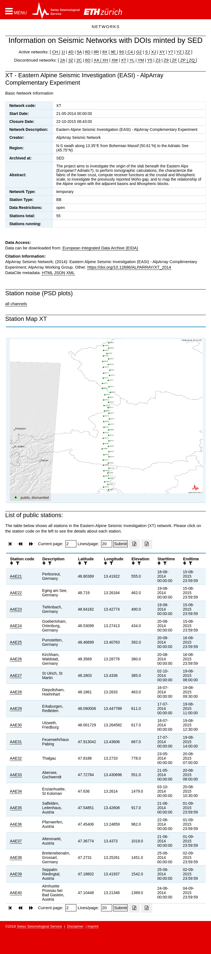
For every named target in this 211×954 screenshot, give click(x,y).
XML (70, 272)
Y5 (149, 60)
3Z (70, 60)
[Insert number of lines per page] (106, 543)
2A (62, 60)
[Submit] (120, 543)
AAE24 (16, 626)
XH (104, 60)
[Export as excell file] (134, 544)
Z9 (166, 60)
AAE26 (16, 659)
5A (79, 51)
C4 (130, 51)
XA (97, 60)
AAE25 (16, 642)
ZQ (191, 60)
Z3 (158, 60)
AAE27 (16, 675)
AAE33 (16, 775)
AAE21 (16, 576)
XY (162, 51)
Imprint (93, 926)
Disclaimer (75, 926)
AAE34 (16, 791)
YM (141, 60)
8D (87, 51)
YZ (179, 51)
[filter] (17, 563)
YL (131, 60)
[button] (16, 11)
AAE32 (16, 758)
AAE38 (16, 857)
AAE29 (16, 708)
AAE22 (16, 593)
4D (70, 51)
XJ (153, 51)
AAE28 (16, 692)
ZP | (183, 60)
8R (96, 51)
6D (87, 60)
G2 (139, 51)
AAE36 (16, 824)
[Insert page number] (70, 543)
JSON (59, 272)
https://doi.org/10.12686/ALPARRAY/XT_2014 (129, 267)
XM (115, 60)
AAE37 (16, 841)
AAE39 (16, 874)
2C (79, 60)
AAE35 (16, 808)
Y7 (170, 51)
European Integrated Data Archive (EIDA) (100, 248)
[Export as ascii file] (146, 544)
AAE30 (16, 725)
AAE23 (16, 609)
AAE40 (16, 892)
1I (63, 51)
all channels (16, 303)
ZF (174, 60)
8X (104, 51)
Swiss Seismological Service (39, 926)
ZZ (187, 51)
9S (121, 51)
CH (55, 51)
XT (123, 60)
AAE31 (16, 742)
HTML (47, 272)
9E (113, 51)
